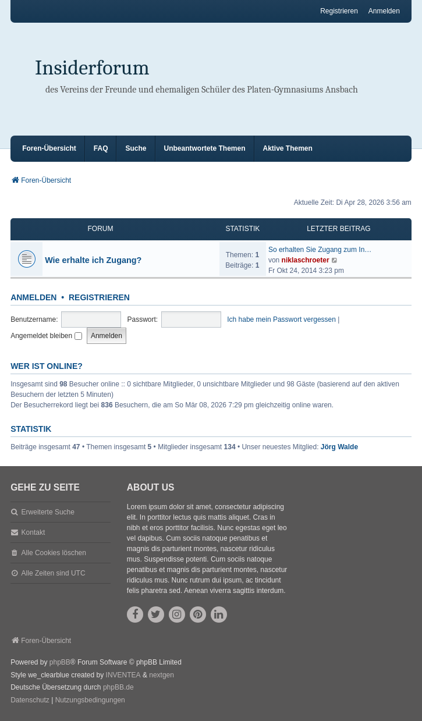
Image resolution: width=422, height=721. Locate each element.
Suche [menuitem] (135, 148)
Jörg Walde (339, 447)
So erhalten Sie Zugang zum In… (319, 250)
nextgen (161, 675)
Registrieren (99, 297)
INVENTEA (123, 675)
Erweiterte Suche (48, 512)
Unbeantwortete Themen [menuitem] (205, 148)
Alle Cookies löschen (54, 553)
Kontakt (33, 532)
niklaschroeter (305, 260)
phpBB (59, 662)
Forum (101, 229)
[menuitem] (29, 700)
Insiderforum (92, 68)
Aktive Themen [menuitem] (288, 148)
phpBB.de (118, 687)
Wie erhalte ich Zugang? (93, 260)
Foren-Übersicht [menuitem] (49, 148)
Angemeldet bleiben (45, 336)
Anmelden (33, 297)
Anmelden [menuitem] (384, 11)
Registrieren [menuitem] (339, 11)
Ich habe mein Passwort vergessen (281, 319)
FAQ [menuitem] (101, 148)
